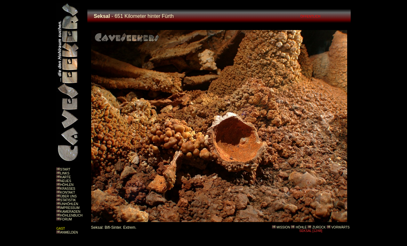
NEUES (65, 181)
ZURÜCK (319, 227)
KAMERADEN (70, 211)
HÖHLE (301, 227)
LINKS (64, 173)
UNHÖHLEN (69, 204)
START (65, 169)
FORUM (66, 219)
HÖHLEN (67, 185)
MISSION (283, 227)
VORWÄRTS (340, 227)
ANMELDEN (69, 232)
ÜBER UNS (68, 196)
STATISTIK (68, 200)
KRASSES (67, 188)
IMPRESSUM (70, 208)
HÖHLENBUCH (71, 215)
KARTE (65, 177)
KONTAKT (67, 192)
